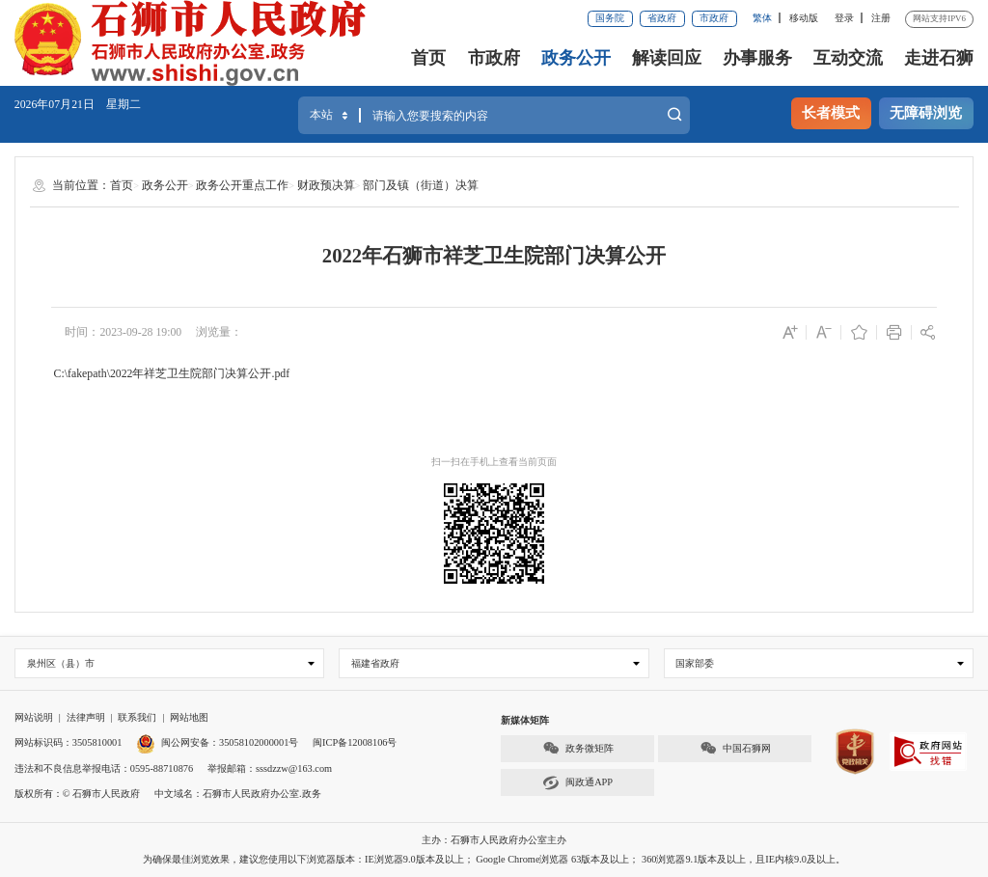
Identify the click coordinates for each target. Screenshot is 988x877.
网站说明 (33, 717)
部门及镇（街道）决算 (421, 185)
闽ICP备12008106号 (355, 742)
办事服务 (757, 58)
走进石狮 (939, 58)
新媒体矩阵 (525, 720)
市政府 (714, 18)
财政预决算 (326, 185)
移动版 (803, 18)
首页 (428, 58)
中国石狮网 (735, 748)
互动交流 (848, 58)
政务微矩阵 (578, 748)
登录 (844, 18)
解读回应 (666, 58)
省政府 (661, 18)
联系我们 (137, 717)
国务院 (609, 18)
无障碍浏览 (926, 113)
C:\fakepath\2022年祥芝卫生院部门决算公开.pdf (172, 373)
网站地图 (189, 717)
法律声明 (86, 717)
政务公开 (576, 58)
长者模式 (831, 113)
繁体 (762, 18)
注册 (881, 18)
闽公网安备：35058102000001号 (217, 742)
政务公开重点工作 (242, 185)
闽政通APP (577, 783)
